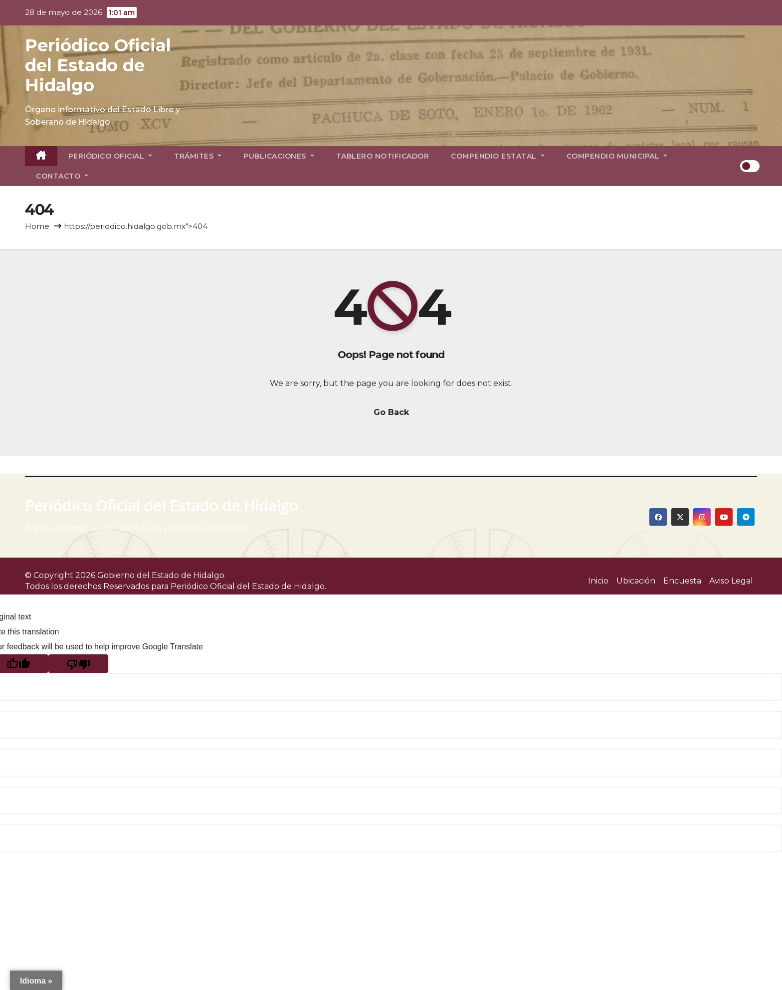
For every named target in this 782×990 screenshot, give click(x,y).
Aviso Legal (731, 581)
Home (37, 226)
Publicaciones (278, 156)
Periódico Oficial (110, 156)
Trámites (197, 156)
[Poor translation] (78, 663)
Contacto (62, 176)
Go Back (391, 412)
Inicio (598, 581)
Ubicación (635, 581)
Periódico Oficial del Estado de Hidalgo (98, 65)
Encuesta (682, 581)
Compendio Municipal (617, 156)
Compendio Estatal (498, 156)
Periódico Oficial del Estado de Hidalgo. (248, 586)
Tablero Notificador (382, 156)
